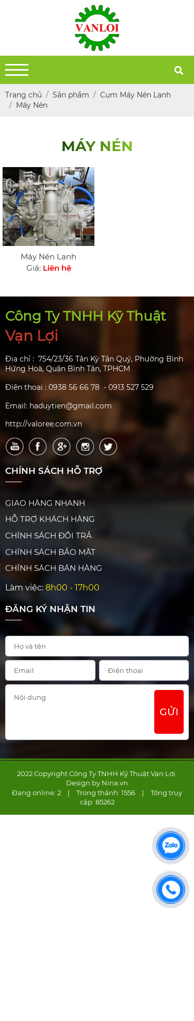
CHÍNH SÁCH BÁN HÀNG (53, 568)
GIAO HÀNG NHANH (45, 503)
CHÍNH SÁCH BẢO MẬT (50, 552)
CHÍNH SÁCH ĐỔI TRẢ (48, 535)
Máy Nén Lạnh (48, 256)
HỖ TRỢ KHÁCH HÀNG (50, 519)
